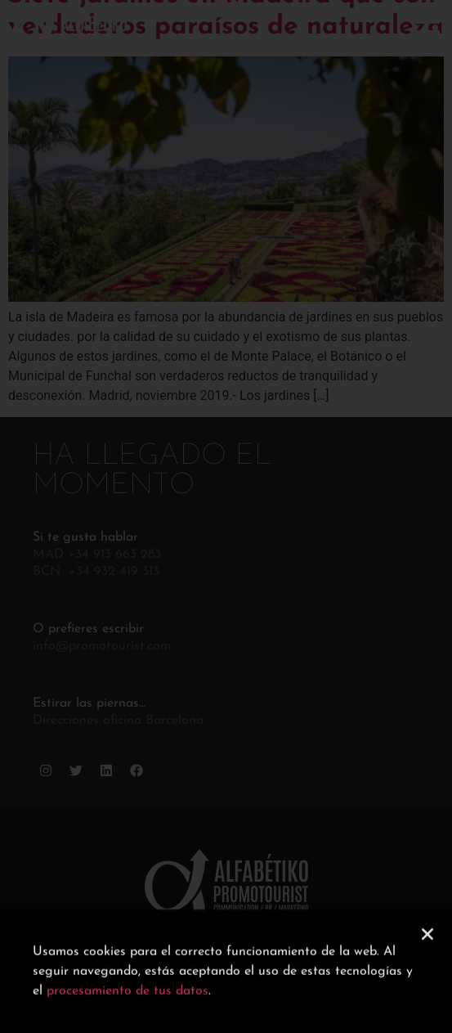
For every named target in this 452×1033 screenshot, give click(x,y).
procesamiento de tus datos (127, 1003)
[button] (427, 946)
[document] (226, 516)
